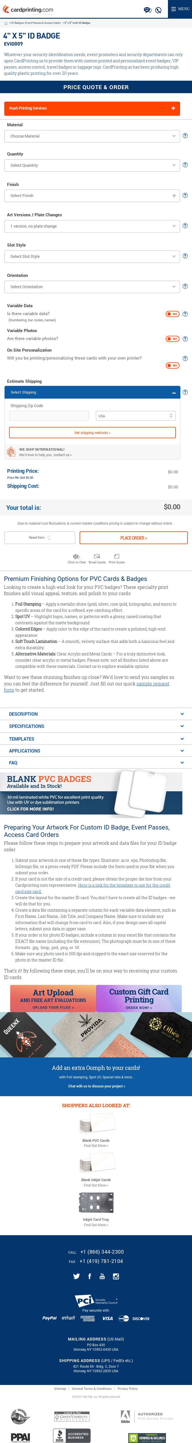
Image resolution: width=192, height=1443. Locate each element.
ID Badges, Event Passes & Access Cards (36, 23)
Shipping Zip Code (26, 405)
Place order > (133, 538)
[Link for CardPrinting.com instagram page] (116, 1276)
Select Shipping (23, 392)
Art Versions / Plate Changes (34, 214)
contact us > (63, 455)
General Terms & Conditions (92, 1388)
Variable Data (20, 305)
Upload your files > (53, 1007)
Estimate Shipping (24, 381)
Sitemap (60, 1388)
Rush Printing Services (27, 108)
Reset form (40, 537)
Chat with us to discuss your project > (96, 1086)
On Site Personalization (29, 350)
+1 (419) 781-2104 (101, 1261)
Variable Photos (22, 330)
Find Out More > (96, 1145)
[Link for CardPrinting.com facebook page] (89, 1276)
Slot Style (16, 245)
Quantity (15, 154)
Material (15, 124)
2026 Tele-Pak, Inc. (86, 1397)
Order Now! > (139, 1007)
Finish (13, 184)
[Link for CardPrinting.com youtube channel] (102, 1276)
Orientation (17, 275)
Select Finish (21, 195)
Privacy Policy (128, 1388)
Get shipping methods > (92, 432)
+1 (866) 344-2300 (102, 1251)
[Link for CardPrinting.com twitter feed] (76, 1276)
